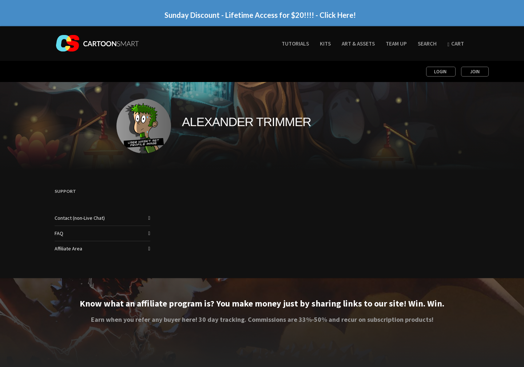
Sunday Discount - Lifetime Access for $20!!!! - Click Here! (260, 15)
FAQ (59, 233)
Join (475, 72)
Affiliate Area (68, 248)
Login (441, 72)
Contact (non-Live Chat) (80, 218)
